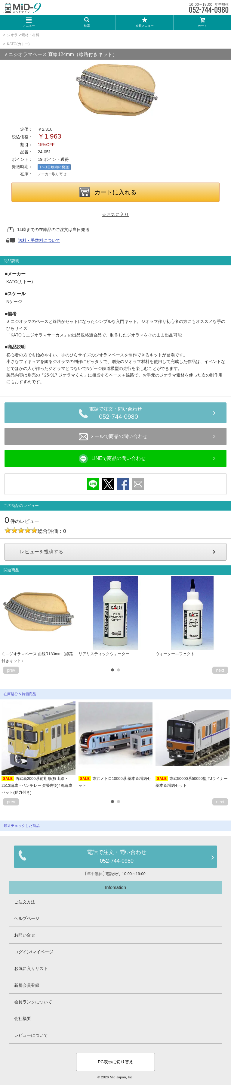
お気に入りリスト (31, 968)
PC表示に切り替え (115, 1061)
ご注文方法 (24, 901)
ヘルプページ (26, 918)
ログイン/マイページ (33, 951)
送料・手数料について (39, 240)
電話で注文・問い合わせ (118, 413)
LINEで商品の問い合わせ (112, 458)
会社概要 (22, 1018)
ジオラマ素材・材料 (23, 35)
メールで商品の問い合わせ (113, 436)
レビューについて (31, 1035)
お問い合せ (24, 935)
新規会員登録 (26, 985)
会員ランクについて (33, 1001)
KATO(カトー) (18, 44)
